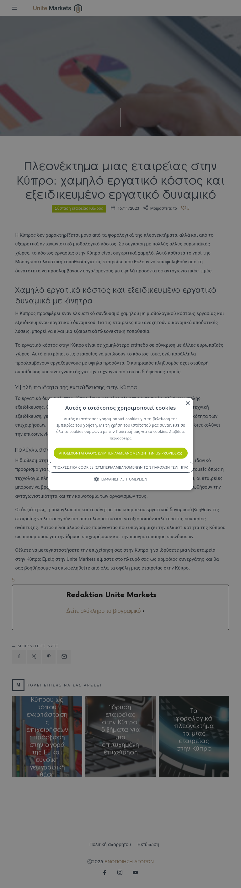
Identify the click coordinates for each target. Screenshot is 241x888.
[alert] (120, 444)
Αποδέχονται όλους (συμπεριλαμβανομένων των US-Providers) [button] (120, 453)
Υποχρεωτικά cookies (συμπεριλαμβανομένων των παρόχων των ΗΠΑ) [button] (120, 467)
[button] (120, 479)
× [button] (187, 403)
